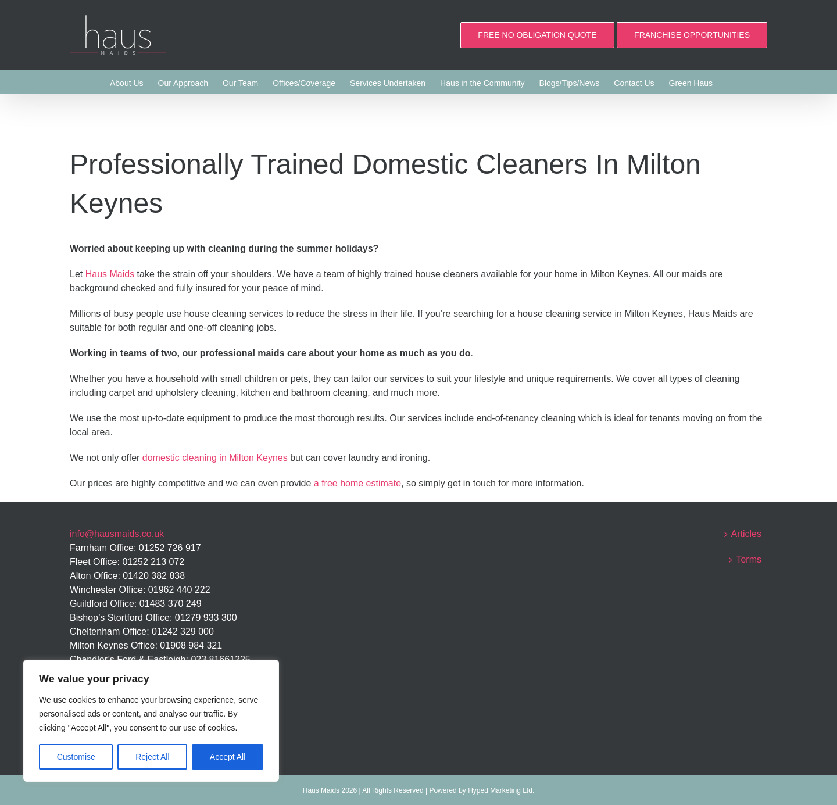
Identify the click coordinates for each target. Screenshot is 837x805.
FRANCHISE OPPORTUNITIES (692, 35)
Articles (746, 534)
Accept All (227, 756)
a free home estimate (357, 483)
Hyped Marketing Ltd (500, 790)
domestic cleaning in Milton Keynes (215, 458)
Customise (76, 756)
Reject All (152, 756)
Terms (748, 559)
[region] (151, 721)
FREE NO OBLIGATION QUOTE (537, 35)
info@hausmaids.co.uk (117, 534)
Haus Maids (109, 274)
